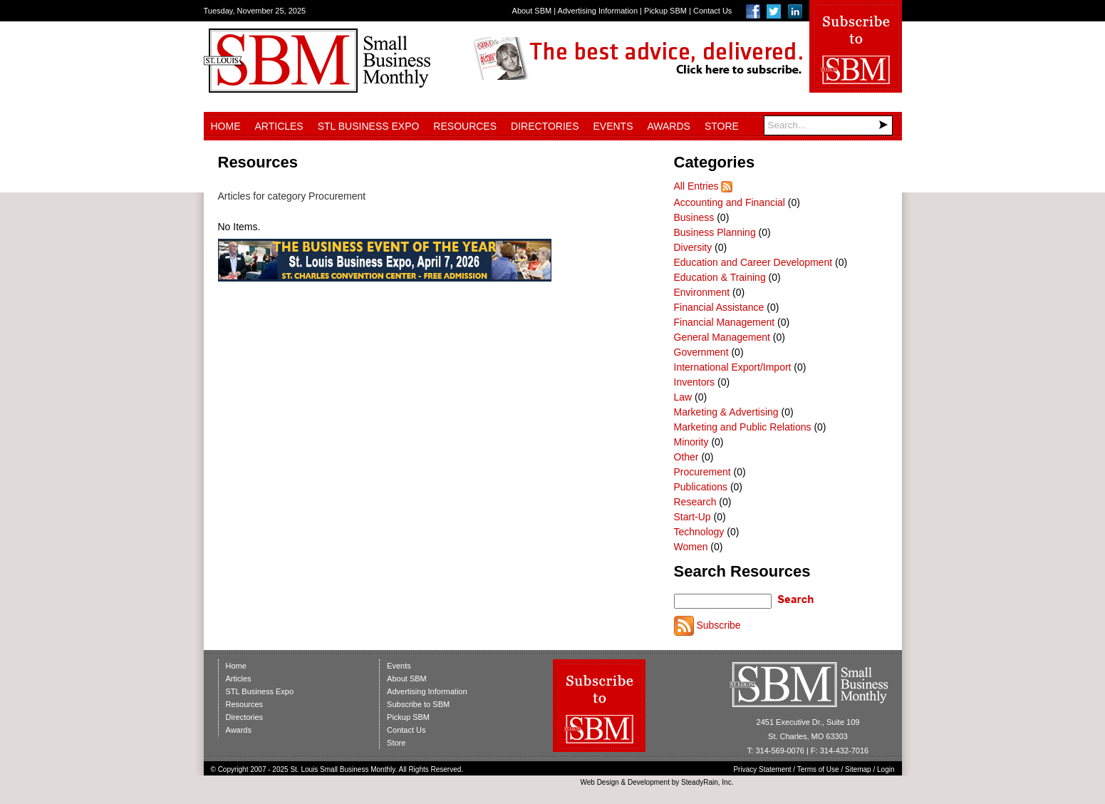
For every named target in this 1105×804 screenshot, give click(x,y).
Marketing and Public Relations (742, 427)
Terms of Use (818, 769)
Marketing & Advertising (726, 412)
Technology (699, 531)
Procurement (702, 472)
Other (686, 457)
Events (613, 126)
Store (722, 126)
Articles (279, 126)
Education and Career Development (753, 262)
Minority (691, 442)
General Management (722, 337)
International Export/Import (733, 367)
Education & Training (720, 277)
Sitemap (858, 769)
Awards (669, 126)
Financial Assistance (719, 307)
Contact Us (712, 10)
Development (649, 782)
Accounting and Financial (729, 202)
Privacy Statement (762, 769)
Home (226, 126)
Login (885, 769)
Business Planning (715, 232)
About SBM (532, 10)
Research (695, 501)
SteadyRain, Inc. (707, 782)
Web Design (599, 782)
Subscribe (718, 625)
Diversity (693, 247)
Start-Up (692, 516)
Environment (702, 292)
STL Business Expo (369, 126)
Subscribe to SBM (418, 704)
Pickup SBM (665, 10)
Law (683, 397)
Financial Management (724, 322)
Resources (465, 126)
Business (694, 217)
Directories (545, 126)
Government (701, 352)
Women (691, 546)
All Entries (696, 186)
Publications (701, 487)
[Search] (828, 125)
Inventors (694, 382)
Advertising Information (598, 10)
